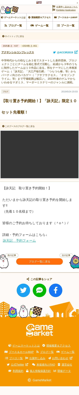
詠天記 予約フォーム (19, 249)
